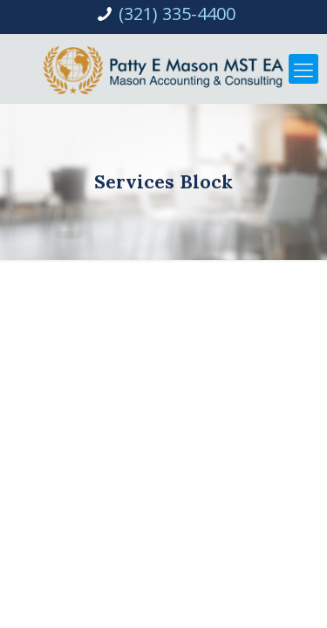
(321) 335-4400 (177, 13)
